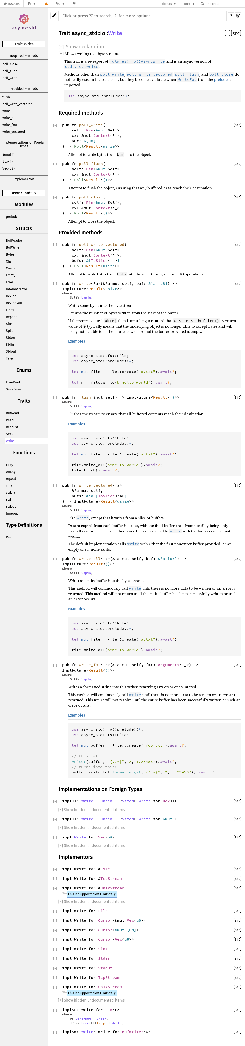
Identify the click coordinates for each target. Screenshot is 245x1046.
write (6, 111)
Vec (101, 837)
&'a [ (154, 283)
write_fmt (9, 125)
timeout (12, 513)
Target (102, 1023)
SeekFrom (13, 389)
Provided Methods (24, 89)
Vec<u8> (8, 168)
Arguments (168, 664)
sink (9, 486)
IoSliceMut (14, 303)
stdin (10, 500)
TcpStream (111, 878)
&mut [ (122, 929)
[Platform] (60, 3)
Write (10, 441)
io (34, 193)
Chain (10, 261)
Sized (128, 801)
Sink (9, 324)
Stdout (11, 352)
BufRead (12, 413)
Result (11, 537)
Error (9, 282)
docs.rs (167, 3)
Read (10, 420)
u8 (91, 140)
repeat (11, 479)
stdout (11, 506)
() (105, 179)
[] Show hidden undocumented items (91, 809)
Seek (9, 434)
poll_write (9, 78)
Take (9, 358)
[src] (236, 33)
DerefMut (83, 1018)
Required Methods (24, 56)
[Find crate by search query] (225, 3)
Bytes (10, 254)
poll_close (10, 64)
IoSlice (11, 296)
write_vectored (13, 132)
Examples (76, 341)
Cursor (11, 268)
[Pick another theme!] (53, 15)
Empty (10, 275)
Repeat (11, 317)
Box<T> (7, 161)
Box (166, 801)
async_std (21, 193)
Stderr (10, 338)
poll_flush (9, 71)
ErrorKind (13, 382)
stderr (10, 493)
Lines (10, 310)
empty (11, 472)
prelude (12, 217)
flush (6, 97)
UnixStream (112, 888)
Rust (187, 3)
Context (101, 135)
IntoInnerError (16, 289)
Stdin (10, 345)
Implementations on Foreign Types (23, 144)
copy (9, 465)
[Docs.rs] (11, 3)
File (105, 868)
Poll (79, 146)
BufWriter (13, 248)
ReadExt (12, 427)
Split (9, 331)
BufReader (14, 241)
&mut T (8, 155)
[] (227, 33)
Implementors (24, 179)
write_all (9, 118)
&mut (102, 130)
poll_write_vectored (17, 104)
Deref (86, 1023)
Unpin (86, 297)
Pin (89, 130)
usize (109, 146)
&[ (86, 140)
